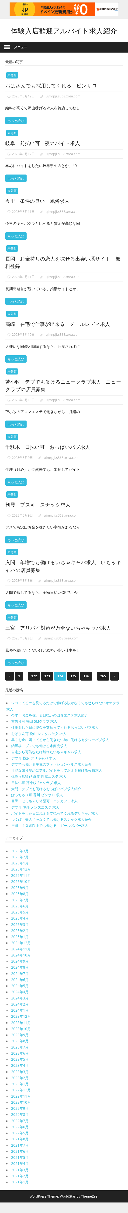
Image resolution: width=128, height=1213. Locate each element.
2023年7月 (20, 1057)
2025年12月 (21, 879)
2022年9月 (20, 1119)
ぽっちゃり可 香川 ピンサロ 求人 (37, 805)
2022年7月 (20, 1131)
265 (103, 686)
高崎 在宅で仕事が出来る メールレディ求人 (60, 334)
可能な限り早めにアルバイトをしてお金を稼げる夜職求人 (56, 780)
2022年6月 (20, 1137)
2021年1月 (20, 1192)
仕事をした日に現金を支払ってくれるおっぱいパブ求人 (55, 737)
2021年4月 (20, 1174)
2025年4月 (20, 928)
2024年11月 (21, 959)
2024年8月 (20, 977)
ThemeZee (89, 1207)
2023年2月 (20, 1088)
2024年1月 (20, 1020)
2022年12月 (21, 1100)
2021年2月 (20, 1186)
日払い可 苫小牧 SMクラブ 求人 (36, 793)
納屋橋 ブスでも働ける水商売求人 (39, 756)
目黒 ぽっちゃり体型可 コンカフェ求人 (44, 811)
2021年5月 (20, 1168)
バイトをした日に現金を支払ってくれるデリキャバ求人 (55, 823)
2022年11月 (21, 1106)
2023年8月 (20, 1051)
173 (47, 686)
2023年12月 (21, 1026)
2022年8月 (20, 1125)
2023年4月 (20, 1076)
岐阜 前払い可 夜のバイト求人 (44, 153)
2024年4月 (20, 1002)
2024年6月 (20, 990)
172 (34, 686)
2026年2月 (20, 867)
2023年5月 (20, 1069)
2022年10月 (21, 1112)
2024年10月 (21, 965)
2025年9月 (20, 898)
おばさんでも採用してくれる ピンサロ (53, 95)
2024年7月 (20, 983)
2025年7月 (20, 910)
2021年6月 (20, 1161)
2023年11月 (21, 1033)
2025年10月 (21, 892)
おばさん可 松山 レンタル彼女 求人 (38, 744)
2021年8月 (20, 1149)
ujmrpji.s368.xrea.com (63, 106)
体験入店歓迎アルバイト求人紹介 (64, 35)
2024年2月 (20, 1014)
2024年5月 (20, 996)
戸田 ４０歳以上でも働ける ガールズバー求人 (49, 836)
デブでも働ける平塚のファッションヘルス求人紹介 (51, 774)
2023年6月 (20, 1063)
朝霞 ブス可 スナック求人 (39, 514)
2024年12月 (21, 953)
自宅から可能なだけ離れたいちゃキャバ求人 (46, 762)
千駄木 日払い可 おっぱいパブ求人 (49, 457)
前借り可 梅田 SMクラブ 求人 (34, 731)
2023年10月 (21, 1039)
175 (73, 686)
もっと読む (16, 130)
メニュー (20, 57)
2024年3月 (20, 1008)
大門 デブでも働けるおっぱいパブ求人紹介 (46, 799)
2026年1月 (20, 873)
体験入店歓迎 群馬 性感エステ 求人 (38, 787)
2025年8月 (20, 904)
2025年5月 (20, 922)
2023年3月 (20, 1082)
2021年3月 (20, 1180)
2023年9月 (20, 1045)
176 (86, 686)
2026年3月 (20, 861)
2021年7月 (20, 1155)
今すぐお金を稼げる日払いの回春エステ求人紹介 (49, 725)
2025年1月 (20, 947)
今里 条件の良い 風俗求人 (39, 211)
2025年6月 (20, 916)
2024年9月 (20, 971)
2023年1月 (20, 1094)
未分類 (12, 86)
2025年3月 (20, 934)
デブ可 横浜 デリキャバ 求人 (33, 768)
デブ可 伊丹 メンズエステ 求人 (35, 817)
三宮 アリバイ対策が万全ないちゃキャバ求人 (60, 637)
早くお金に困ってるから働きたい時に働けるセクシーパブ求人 (60, 750)
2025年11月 (21, 885)
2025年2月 (20, 941)
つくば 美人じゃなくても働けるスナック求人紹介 (51, 830)
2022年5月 (20, 1143)
